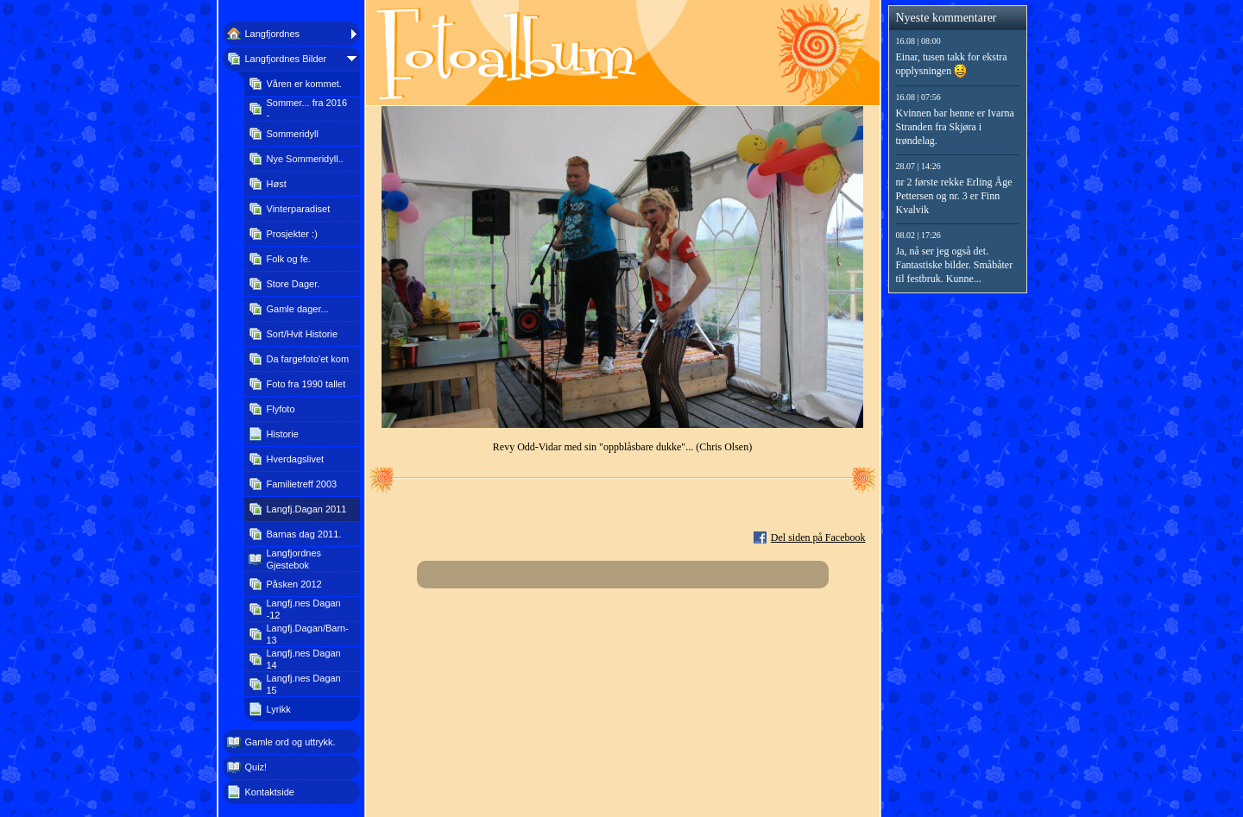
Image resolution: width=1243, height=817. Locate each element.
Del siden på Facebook (818, 537)
